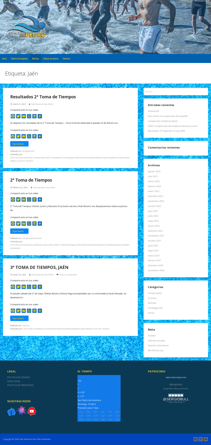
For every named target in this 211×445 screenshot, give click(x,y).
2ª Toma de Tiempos (31, 180)
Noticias (35, 58)
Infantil (109, 244)
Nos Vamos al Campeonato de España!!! (167, 116)
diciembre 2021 (155, 230)
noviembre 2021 (156, 235)
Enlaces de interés (50, 58)
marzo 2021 (154, 255)
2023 (22, 157)
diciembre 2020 (155, 265)
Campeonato (38, 157)
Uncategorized (28, 151)
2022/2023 (15, 157)
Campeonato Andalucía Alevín (163, 121)
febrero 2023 (154, 186)
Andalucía (37, 244)
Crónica (64, 157)
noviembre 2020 (156, 270)
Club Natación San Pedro (42, 104)
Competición (55, 157)
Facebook (196, 439)
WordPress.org (155, 350)
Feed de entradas (156, 340)
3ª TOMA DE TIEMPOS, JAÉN (39, 267)
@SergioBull (176, 384)
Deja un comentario (68, 274)
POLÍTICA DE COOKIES (18, 377)
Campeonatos (28, 238)
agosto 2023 (154, 171)
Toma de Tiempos (25, 161)
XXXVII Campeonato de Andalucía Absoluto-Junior (173, 126)
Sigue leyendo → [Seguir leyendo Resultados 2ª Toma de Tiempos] (19, 143)
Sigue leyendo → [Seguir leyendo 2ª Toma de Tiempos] (19, 231)
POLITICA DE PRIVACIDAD (20, 385)
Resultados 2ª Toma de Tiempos (43, 97)
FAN (76, 157)
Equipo (71, 157)
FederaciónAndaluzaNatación (91, 157)
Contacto (66, 58)
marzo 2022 (154, 225)
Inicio (4, 58)
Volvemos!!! (153, 111)
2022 (25, 328)
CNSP (47, 157)
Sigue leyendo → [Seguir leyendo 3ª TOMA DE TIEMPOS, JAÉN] (19, 318)
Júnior (119, 244)
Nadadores (113, 157)
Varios (151, 312)
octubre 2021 (154, 240)
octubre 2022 (154, 206)
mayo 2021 (153, 250)
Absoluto (29, 157)
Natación (122, 157)
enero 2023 (153, 191)
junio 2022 (153, 215)
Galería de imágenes (19, 58)
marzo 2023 (154, 181)
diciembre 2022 (155, 196)
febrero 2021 (154, 260)
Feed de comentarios (158, 345)
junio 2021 (153, 245)
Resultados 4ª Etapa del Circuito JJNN (166, 130)
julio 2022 (153, 211)
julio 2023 (153, 176)
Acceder (152, 335)
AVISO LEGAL (13, 381)
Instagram (201, 439)
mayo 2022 (153, 220)
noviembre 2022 (156, 201)
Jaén (106, 157)
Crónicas (25, 325)
